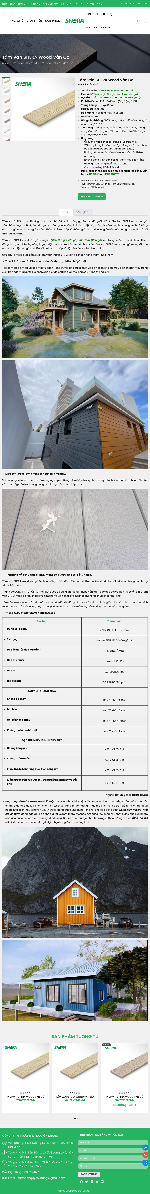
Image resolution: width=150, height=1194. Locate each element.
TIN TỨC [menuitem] (92, 14)
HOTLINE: (126, 3)
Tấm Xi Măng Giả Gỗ (95, 221)
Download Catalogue (92, 196)
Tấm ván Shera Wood (123, 183)
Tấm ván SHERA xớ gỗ (92, 187)
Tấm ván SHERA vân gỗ (98, 183)
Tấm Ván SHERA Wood (25, 63)
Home (5, 63)
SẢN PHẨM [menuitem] (53, 21)
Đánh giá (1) (82, 212)
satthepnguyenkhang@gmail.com (41, 1178)
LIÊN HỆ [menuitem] (107, 14)
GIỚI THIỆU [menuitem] (34, 21)
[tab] (66, 212)
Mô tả (66, 212)
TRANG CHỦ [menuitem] (14, 21)
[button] (146, 20)
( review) (94, 84)
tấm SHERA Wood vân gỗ (132, 221)
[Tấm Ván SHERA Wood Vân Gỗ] (25, 1066)
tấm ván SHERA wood (43, 809)
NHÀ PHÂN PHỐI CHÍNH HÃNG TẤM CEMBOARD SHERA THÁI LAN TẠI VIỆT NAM (52, 4)
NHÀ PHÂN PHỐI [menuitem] (98, 27)
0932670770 (140, 3)
